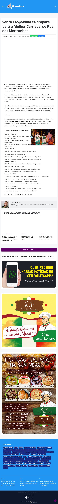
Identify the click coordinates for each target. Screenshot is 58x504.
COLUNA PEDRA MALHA (41, 450)
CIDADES (17, 450)
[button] (3, 6)
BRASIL (25, 447)
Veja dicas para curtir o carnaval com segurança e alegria (27, 237)
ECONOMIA (50, 452)
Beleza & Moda (32, 447)
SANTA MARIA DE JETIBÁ (9, 463)
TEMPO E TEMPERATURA (9, 465)
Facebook (41, 36)
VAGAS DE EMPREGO (33, 465)
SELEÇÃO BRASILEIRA (33, 463)
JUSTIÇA (25, 456)
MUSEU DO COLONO (8, 459)
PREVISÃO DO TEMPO (19, 461)
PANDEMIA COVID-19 (45, 459)
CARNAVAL (7, 194)
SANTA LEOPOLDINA (27, 194)
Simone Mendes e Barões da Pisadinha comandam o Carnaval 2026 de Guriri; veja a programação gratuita (10, 238)
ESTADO (28, 454)
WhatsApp (34, 36)
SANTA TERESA (19, 463)
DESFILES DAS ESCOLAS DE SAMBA (32, 452)
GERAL (13, 194)
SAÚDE (25, 463)
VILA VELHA (47, 465)
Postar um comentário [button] (28, 249)
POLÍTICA (11, 461)
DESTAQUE (44, 452)
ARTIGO (16, 447)
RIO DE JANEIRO (29, 461)
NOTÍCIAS (19, 194)
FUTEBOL (39, 454)
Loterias (30, 456)
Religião (36, 461)
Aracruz (21, 447)
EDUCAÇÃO (6, 454)
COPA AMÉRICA (7, 452)
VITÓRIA (6, 468)
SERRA (41, 463)
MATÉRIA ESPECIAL (37, 456)
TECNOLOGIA (47, 463)
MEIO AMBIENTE (46, 456)
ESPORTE (22, 454)
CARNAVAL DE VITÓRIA (9, 450)
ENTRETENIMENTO (15, 454)
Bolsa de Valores (41, 447)
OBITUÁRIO (27, 459)
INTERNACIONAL (18, 456)
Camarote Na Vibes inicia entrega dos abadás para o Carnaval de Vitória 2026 (46, 237)
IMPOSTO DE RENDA (8, 456)
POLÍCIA (5, 461)
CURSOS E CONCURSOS (17, 452)
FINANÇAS (33, 454)
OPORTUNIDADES (36, 459)
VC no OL (41, 465)
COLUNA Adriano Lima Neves (27, 450)
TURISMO (24, 465)
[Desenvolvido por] (29, 497)
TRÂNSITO (18, 465)
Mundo (16, 459)
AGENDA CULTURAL (7, 234)
